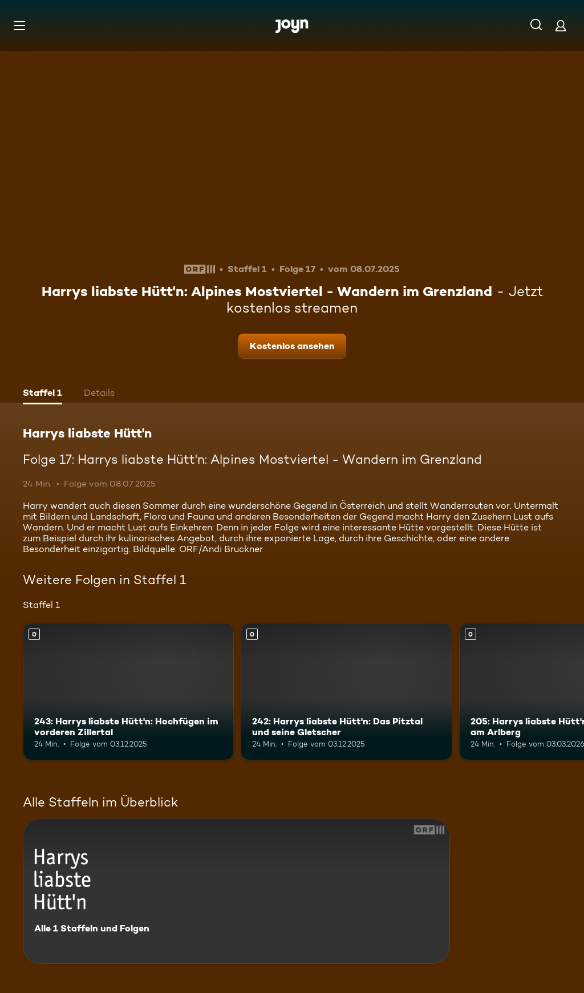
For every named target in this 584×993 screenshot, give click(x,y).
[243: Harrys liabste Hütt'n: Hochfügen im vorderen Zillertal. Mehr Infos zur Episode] (128, 691)
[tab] (42, 394)
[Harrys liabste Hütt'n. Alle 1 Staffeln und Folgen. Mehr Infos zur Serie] (236, 891)
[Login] (561, 25)
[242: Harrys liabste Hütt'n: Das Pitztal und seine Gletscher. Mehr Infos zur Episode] (346, 691)
